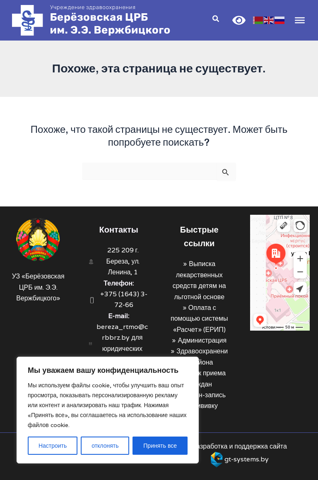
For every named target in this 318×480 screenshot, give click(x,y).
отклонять (105, 445)
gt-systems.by (246, 459)
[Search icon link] (215, 20)
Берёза (258, 219)
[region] (108, 410)
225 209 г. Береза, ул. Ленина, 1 (123, 261)
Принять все (160, 445)
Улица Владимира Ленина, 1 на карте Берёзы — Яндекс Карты (279, 232)
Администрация (202, 340)
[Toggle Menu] (299, 20)
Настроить (53, 445)
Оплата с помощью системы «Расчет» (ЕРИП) (199, 318)
